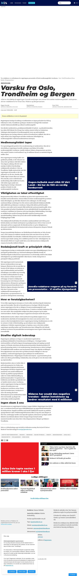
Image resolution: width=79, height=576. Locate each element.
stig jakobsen (16, 437)
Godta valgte (22, 571)
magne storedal (39, 434)
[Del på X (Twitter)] (4, 440)
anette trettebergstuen (10, 434)
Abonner (31, 3)
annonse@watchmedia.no (41, 529)
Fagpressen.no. (9, 565)
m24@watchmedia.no (43, 532)
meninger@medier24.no (25, 429)
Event (24, 3)
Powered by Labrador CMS (39, 559)
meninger (29, 434)
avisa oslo (67, 434)
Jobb (11, 3)
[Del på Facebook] (2, 440)
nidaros (22, 434)
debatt (48, 434)
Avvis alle (31, 571)
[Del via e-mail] (7, 440)
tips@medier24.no (36, 522)
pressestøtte (6, 437)
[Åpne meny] (76, 3)
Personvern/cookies (6, 525)
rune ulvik (25, 437)
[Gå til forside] (4, 3)
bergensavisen (57, 434)
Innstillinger (72, 574)
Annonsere (18, 3)
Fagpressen (47, 541)
